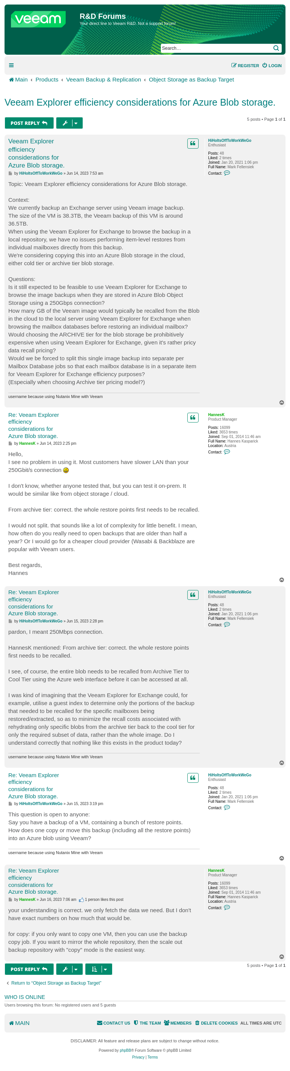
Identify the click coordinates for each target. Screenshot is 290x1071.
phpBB (125, 1050)
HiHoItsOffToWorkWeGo (229, 140)
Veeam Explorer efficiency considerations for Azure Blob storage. (140, 102)
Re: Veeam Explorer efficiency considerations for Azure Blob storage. (33, 425)
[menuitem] (272, 65)
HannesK (216, 415)
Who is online (25, 997)
